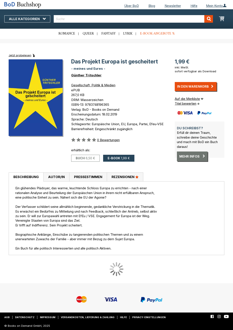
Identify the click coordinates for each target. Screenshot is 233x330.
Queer (88, 34)
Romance (66, 34)
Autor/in (56, 177)
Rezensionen (125, 176)
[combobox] (133, 19)
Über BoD (131, 6)
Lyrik (127, 34)
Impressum (47, 317)
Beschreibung (26, 177)
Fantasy (108, 34)
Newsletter (173, 6)
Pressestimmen (88, 177)
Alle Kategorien (27, 19)
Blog (151, 6)
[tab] (26, 177)
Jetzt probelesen (20, 55)
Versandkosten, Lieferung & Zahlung (88, 317)
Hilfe (193, 6)
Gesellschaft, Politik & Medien (93, 85)
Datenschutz (25, 317)
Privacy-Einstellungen (149, 317)
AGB (7, 317)
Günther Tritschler (86, 75)
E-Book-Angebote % (157, 34)
